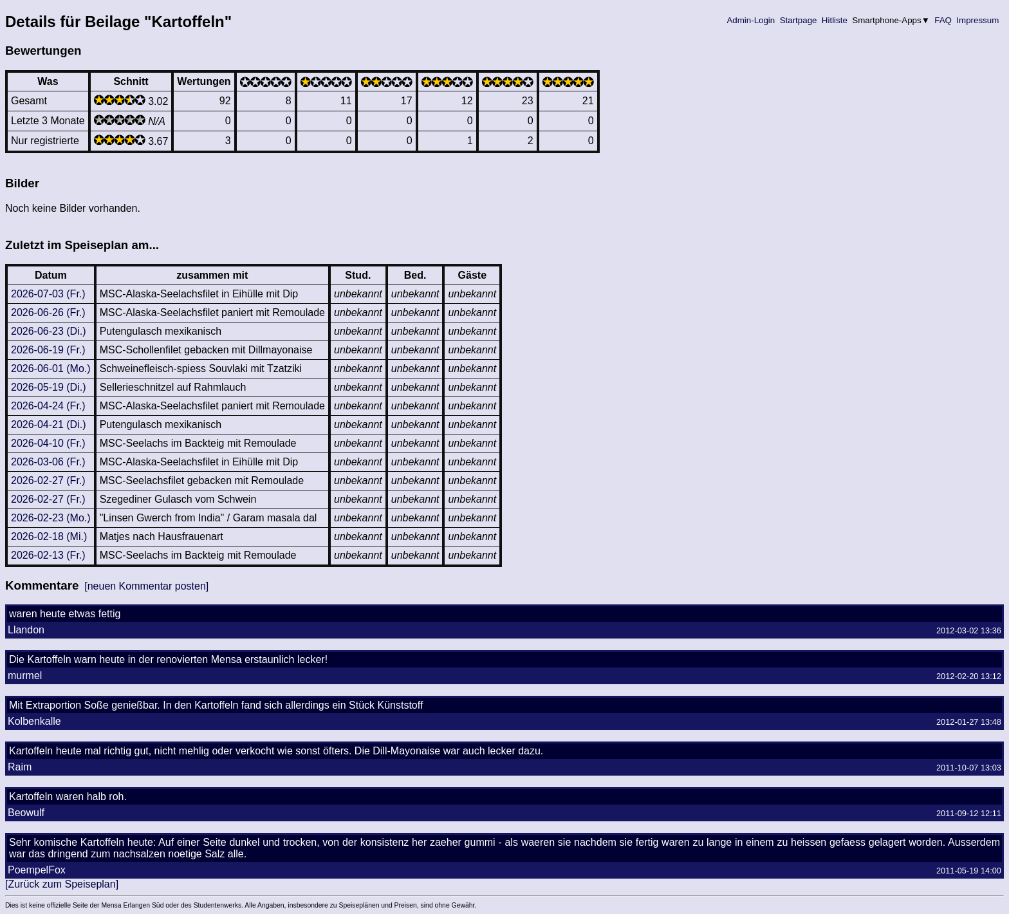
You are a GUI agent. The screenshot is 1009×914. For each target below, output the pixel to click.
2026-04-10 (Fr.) (48, 443)
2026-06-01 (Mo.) (51, 368)
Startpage (798, 20)
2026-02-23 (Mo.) (51, 517)
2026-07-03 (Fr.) (48, 293)
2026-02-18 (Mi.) (49, 536)
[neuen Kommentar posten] (146, 586)
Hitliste (834, 20)
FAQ (943, 20)
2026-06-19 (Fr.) (48, 349)
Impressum (977, 20)
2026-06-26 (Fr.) (48, 312)
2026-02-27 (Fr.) (48, 480)
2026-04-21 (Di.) (48, 424)
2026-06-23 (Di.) (48, 331)
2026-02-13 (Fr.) (48, 555)
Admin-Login (751, 20)
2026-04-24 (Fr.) (48, 405)
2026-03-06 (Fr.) (48, 461)
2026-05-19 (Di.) (48, 387)
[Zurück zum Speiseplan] (61, 884)
